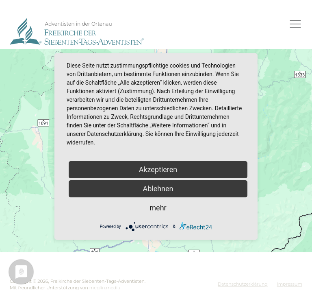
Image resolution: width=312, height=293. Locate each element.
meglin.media (104, 288)
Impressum (289, 284)
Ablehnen (158, 188)
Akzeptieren (158, 169)
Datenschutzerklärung (243, 284)
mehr (158, 207)
